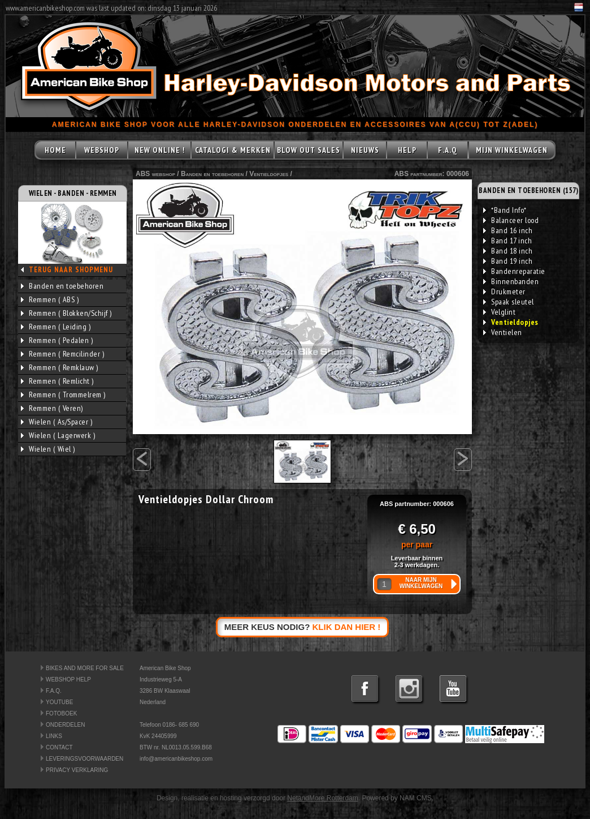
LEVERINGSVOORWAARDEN (84, 759)
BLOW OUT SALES (308, 150)
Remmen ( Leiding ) (55, 326)
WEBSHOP (101, 150)
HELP (407, 150)
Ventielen (502, 332)
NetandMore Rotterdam (322, 798)
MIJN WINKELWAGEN (512, 150)
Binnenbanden (511, 281)
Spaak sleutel (508, 302)
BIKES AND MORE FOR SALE (85, 668)
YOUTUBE (59, 702)
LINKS (54, 736)
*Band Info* (505, 210)
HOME (55, 150)
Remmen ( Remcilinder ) (62, 354)
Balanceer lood (511, 220)
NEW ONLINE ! (160, 150)
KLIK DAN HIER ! (347, 627)
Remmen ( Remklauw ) (59, 367)
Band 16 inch (507, 230)
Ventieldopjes (268, 174)
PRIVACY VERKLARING (77, 770)
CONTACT (59, 747)
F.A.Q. (54, 691)
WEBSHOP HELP (68, 679)
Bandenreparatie (514, 271)
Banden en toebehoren (62, 286)
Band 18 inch (507, 251)
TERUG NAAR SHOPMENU (71, 270)
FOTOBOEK (61, 713)
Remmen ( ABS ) (50, 299)
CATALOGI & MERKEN (233, 150)
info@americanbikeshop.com (176, 759)
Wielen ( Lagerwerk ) (58, 435)
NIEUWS (365, 150)
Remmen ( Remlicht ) (57, 381)
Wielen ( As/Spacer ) (56, 422)
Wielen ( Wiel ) (48, 449)
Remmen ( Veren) (52, 408)
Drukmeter (504, 291)
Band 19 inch (507, 261)
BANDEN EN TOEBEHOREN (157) (528, 190)
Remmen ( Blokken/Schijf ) (66, 313)
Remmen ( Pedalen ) (57, 340)
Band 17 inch (507, 240)
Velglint (499, 312)
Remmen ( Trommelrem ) (63, 394)
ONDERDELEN (65, 725)
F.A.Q (447, 150)
